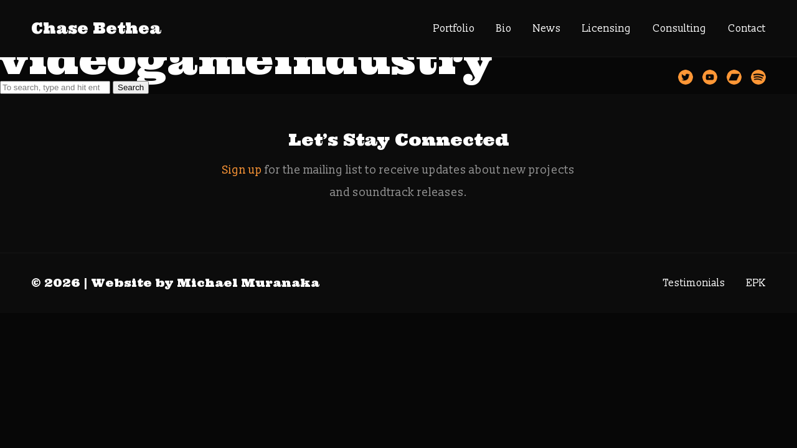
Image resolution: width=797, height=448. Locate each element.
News (547, 28)
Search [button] (131, 87)
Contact (747, 28)
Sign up (242, 170)
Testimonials (694, 283)
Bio (504, 28)
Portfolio (454, 28)
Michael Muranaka (248, 283)
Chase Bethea (96, 28)
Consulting (680, 28)
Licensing (606, 28)
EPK (756, 283)
